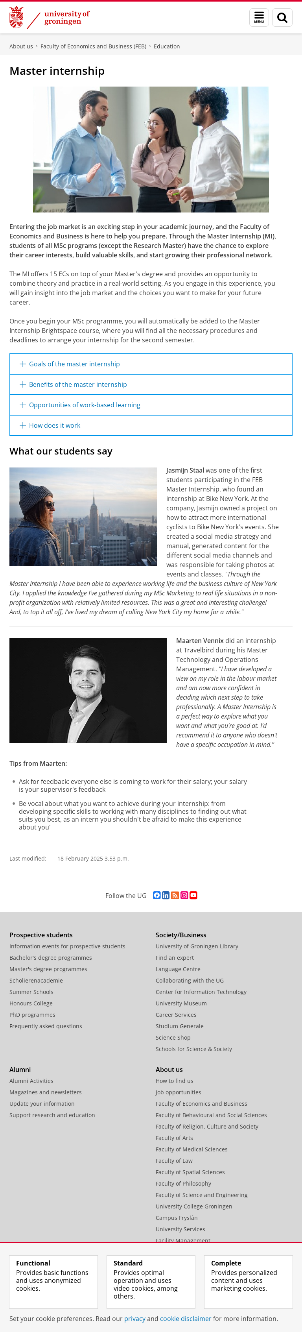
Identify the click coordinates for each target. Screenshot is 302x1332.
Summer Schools (31, 992)
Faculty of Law (174, 1160)
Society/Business (181, 935)
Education (167, 46)
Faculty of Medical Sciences (192, 1149)
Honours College (31, 1003)
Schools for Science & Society (194, 1049)
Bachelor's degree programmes (50, 957)
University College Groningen (194, 1206)
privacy (134, 1318)
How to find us (174, 1080)
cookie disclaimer (186, 1318)
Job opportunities (178, 1092)
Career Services (176, 1014)
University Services (180, 1229)
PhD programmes (32, 1014)
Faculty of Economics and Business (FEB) (93, 46)
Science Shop (173, 1037)
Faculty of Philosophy (183, 1183)
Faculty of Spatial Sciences (190, 1172)
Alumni (20, 1069)
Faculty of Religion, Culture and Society (207, 1126)
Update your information (42, 1103)
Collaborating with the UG (190, 980)
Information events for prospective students (67, 946)
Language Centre (178, 969)
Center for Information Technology (201, 992)
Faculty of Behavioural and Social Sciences (211, 1115)
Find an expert (175, 957)
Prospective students (41, 935)
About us (21, 46)
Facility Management (183, 1240)
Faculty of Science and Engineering (202, 1195)
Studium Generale (180, 1026)
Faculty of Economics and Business (201, 1103)
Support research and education (52, 1115)
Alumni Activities (31, 1080)
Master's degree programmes (48, 969)
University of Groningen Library (197, 946)
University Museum (181, 1003)
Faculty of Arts (174, 1138)
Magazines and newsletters (45, 1092)
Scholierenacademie (36, 980)
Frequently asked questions (45, 1026)
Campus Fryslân (177, 1217)
